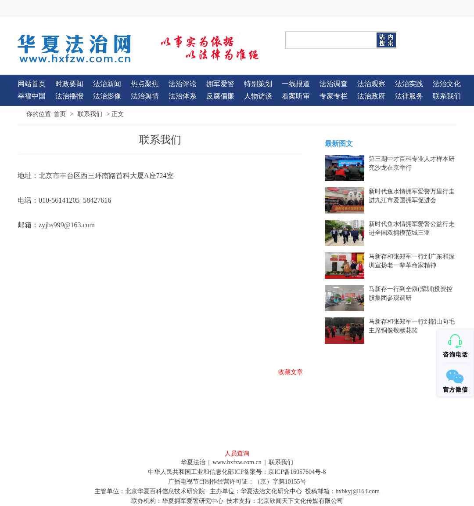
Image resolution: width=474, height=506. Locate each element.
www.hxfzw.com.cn (236, 462)
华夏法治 (193, 462)
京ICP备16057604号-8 (297, 472)
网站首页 (32, 83)
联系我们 (90, 113)
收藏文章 (290, 372)
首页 (60, 113)
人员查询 (237, 453)
